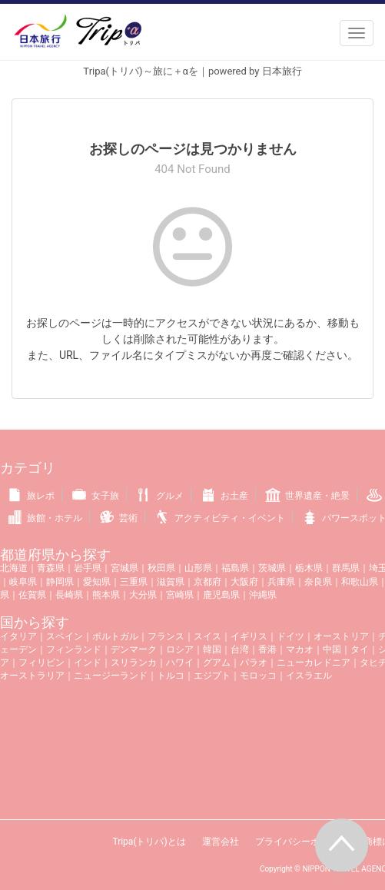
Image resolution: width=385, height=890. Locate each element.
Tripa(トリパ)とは (148, 841)
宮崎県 (180, 594)
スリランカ (134, 662)
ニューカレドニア (313, 662)
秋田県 (161, 568)
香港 (267, 649)
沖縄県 (263, 594)
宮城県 (124, 568)
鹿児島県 (221, 594)
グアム (217, 662)
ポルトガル (115, 636)
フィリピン (41, 662)
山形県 (198, 568)
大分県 (143, 594)
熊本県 (106, 594)
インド (87, 662)
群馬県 (346, 568)
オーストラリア (32, 675)
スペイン (64, 636)
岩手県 (87, 568)
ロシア (180, 649)
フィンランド (73, 649)
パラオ (253, 662)
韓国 (212, 649)
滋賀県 (170, 581)
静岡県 (60, 581)
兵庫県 (281, 581)
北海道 (14, 568)
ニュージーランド (111, 675)
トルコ (170, 675)
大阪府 (244, 581)
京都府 (207, 581)
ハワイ (180, 662)
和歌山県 (359, 581)
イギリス (249, 636)
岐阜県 (23, 581)
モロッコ (258, 675)
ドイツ (290, 636)
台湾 (240, 649)
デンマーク (134, 649)
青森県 (51, 568)
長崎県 (69, 594)
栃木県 (309, 568)
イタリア (18, 636)
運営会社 (220, 841)
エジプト (212, 675)
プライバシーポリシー (301, 841)
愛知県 (97, 581)
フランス (166, 636)
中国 (332, 649)
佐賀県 (32, 594)
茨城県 (272, 568)
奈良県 (318, 581)
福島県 (235, 568)
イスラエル (309, 675)
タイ (359, 649)
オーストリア (341, 636)
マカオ (300, 649)
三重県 (134, 581)
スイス (207, 636)
